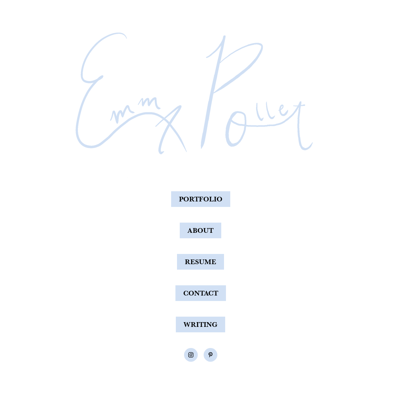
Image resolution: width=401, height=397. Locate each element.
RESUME (200, 261)
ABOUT (200, 230)
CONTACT (200, 293)
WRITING (200, 324)
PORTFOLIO (200, 199)
